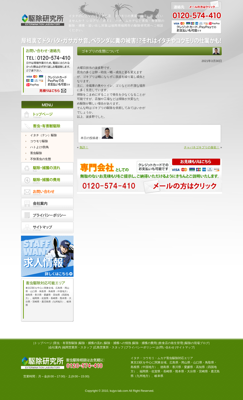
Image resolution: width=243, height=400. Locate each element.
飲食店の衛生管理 (171, 343)
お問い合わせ (165, 347)
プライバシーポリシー (140, 347)
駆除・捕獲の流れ (91, 343)
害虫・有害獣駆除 (65, 343)
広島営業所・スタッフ (109, 347)
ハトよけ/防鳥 (39, 147)
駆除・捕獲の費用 (144, 343)
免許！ (83, 147)
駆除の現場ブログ (197, 343)
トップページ (43, 343)
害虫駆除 (36, 153)
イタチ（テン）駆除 (43, 135)
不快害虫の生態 (40, 159)
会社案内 (55, 347)
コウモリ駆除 (39, 141)
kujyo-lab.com (119, 390)
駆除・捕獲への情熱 (117, 343)
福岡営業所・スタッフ (77, 347)
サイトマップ (185, 347)
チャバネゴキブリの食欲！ (201, 147)
